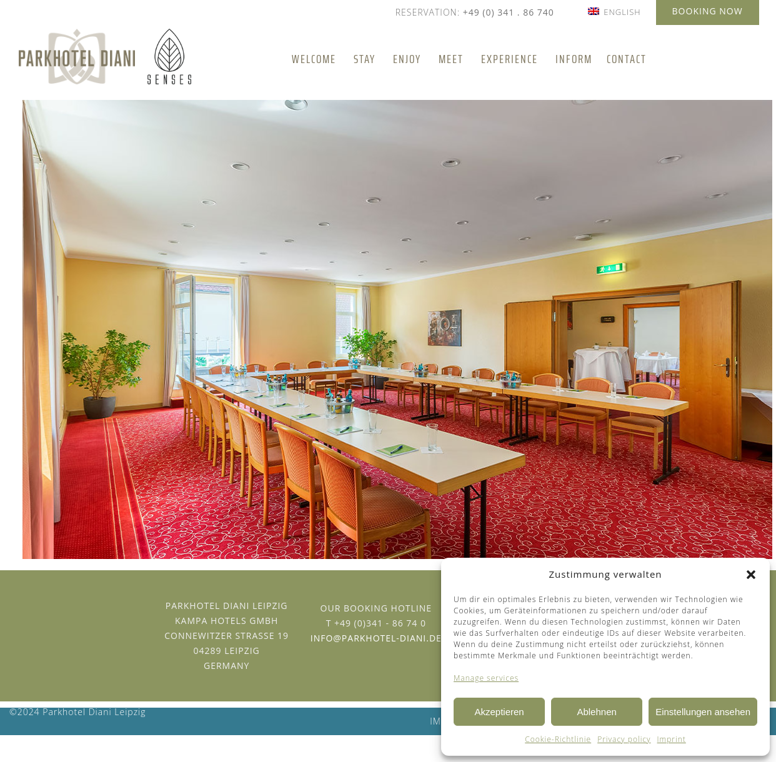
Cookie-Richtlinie (558, 739)
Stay (365, 59)
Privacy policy (623, 739)
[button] (751, 574)
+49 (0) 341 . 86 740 (508, 12)
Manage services (486, 678)
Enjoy (407, 59)
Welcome (314, 59)
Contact (627, 59)
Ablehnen (596, 711)
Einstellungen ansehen (702, 711)
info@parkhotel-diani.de (376, 638)
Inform (573, 59)
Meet (451, 59)
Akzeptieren (499, 711)
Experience (509, 59)
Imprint (671, 739)
